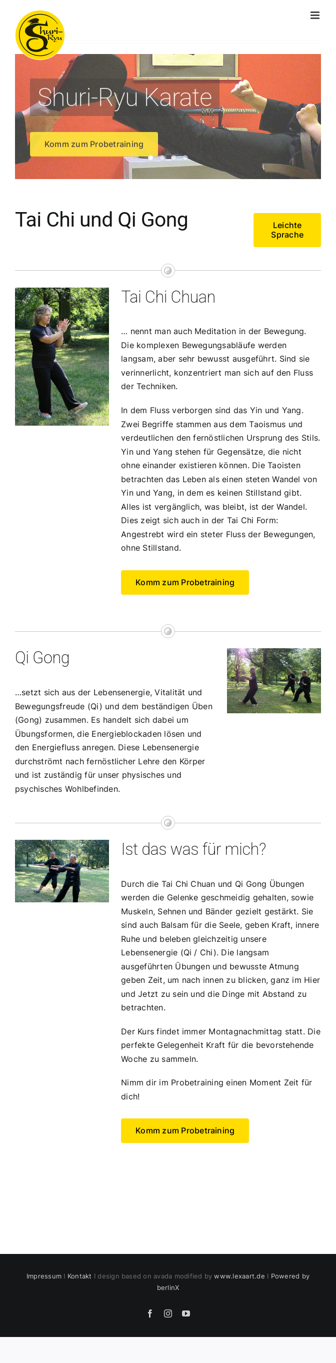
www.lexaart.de (239, 1276)
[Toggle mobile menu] (315, 15)
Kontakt (80, 1276)
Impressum (44, 1276)
